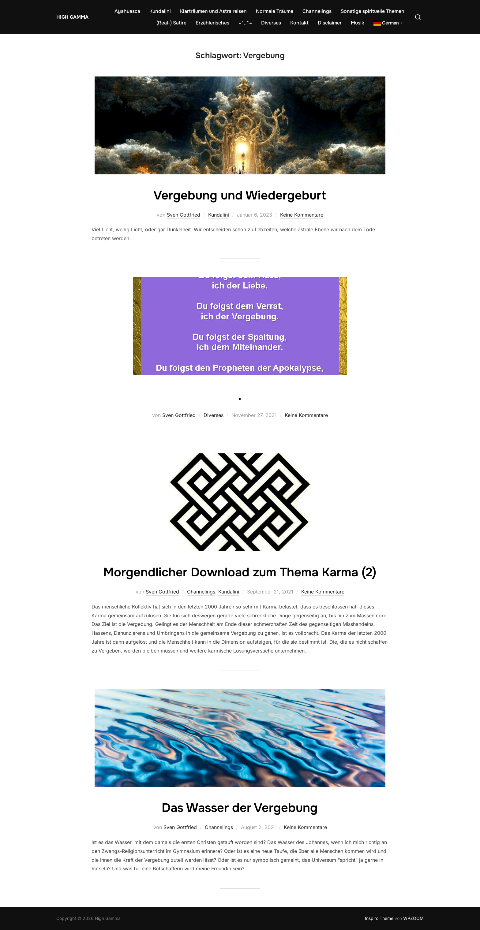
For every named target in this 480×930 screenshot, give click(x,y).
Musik (357, 23)
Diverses (271, 23)
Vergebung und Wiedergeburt (240, 195)
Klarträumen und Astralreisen (213, 11)
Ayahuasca (127, 11)
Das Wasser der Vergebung (239, 807)
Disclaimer (330, 23)
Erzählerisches (212, 23)
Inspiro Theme (379, 918)
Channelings (317, 11)
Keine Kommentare (301, 215)
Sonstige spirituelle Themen (372, 11)
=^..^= (245, 23)
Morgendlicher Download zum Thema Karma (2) (240, 572)
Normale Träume (274, 11)
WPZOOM (413, 918)
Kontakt (299, 23)
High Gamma (71, 17)
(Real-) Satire (171, 23)
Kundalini (160, 11)
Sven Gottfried (183, 215)
